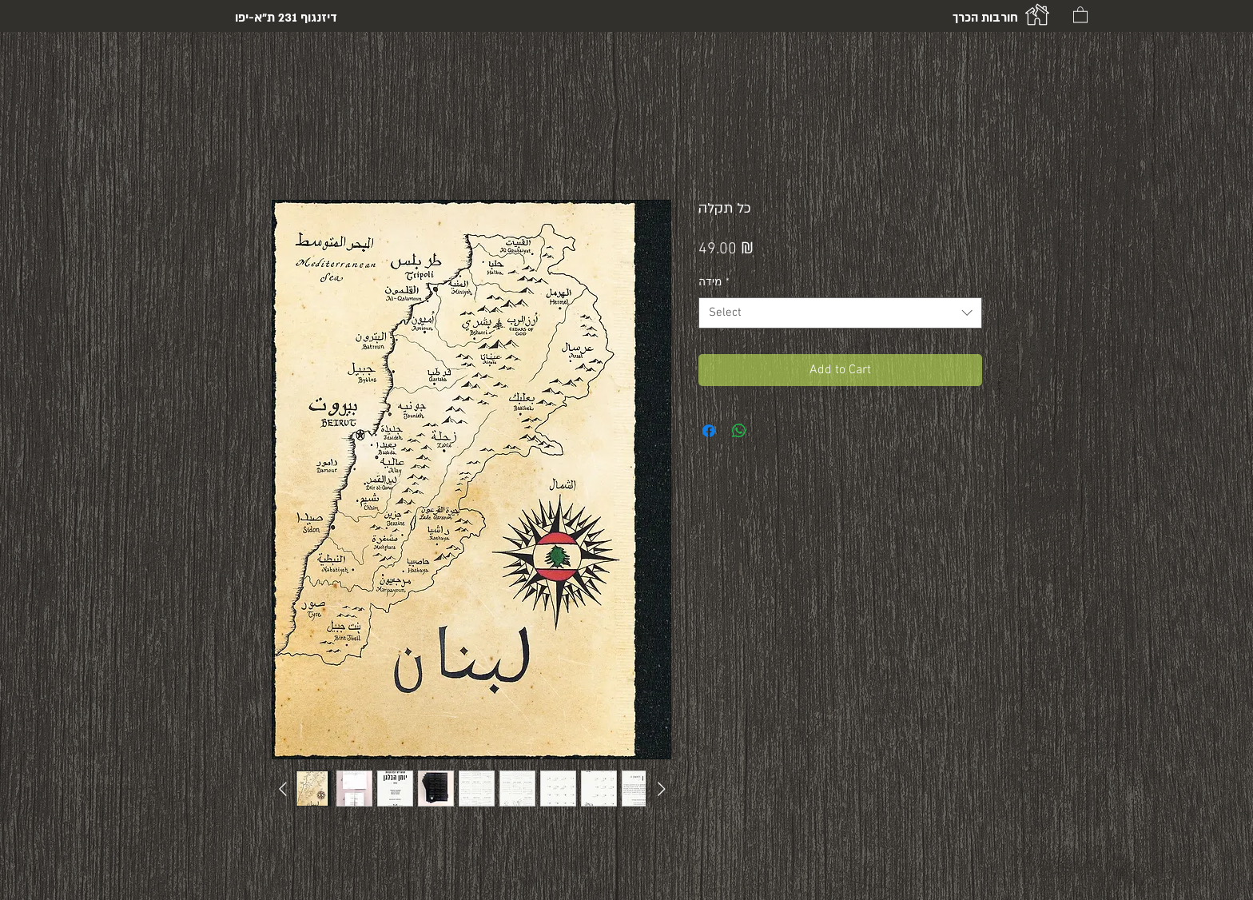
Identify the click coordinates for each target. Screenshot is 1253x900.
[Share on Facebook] (708, 430)
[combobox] (840, 313)
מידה (714, 282)
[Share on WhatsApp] (739, 430)
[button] (1080, 14)
